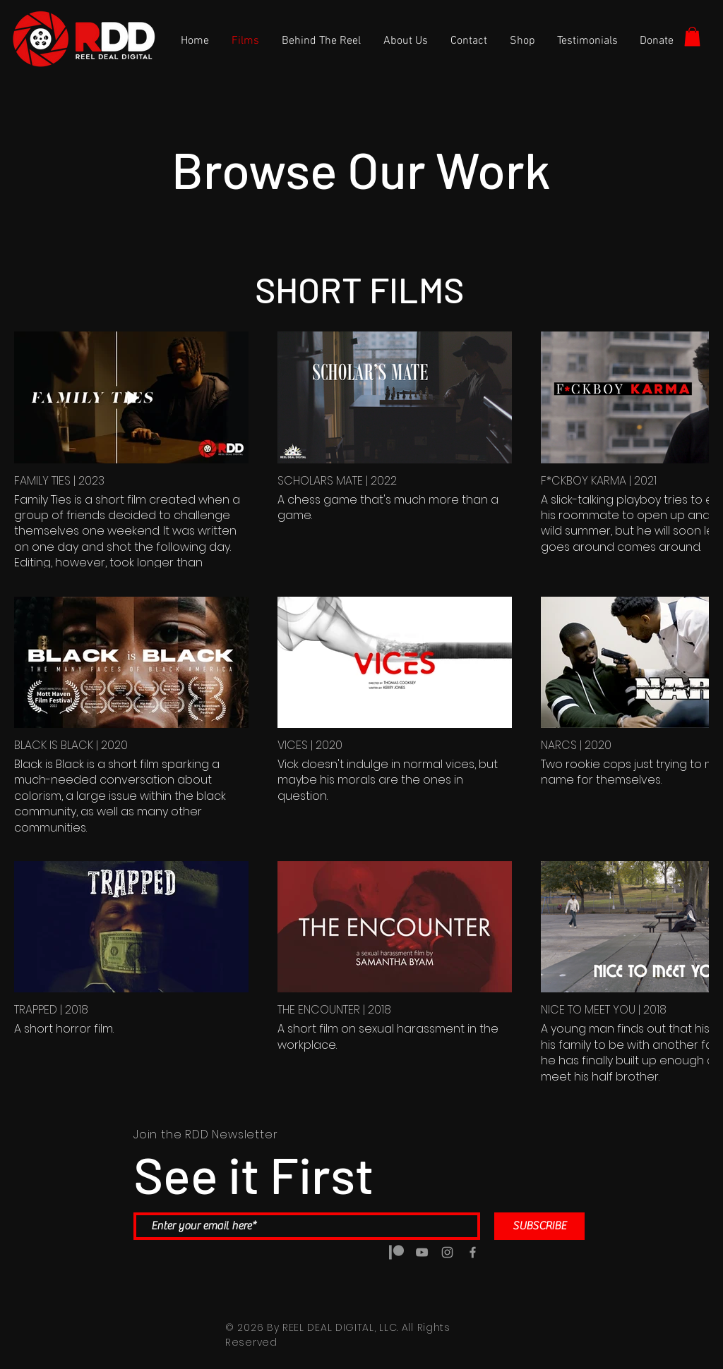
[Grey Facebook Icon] (472, 1252)
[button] (692, 36)
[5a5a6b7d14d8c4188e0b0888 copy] (396, 1252)
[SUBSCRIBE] (539, 1226)
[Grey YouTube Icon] (421, 1252)
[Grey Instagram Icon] (447, 1252)
